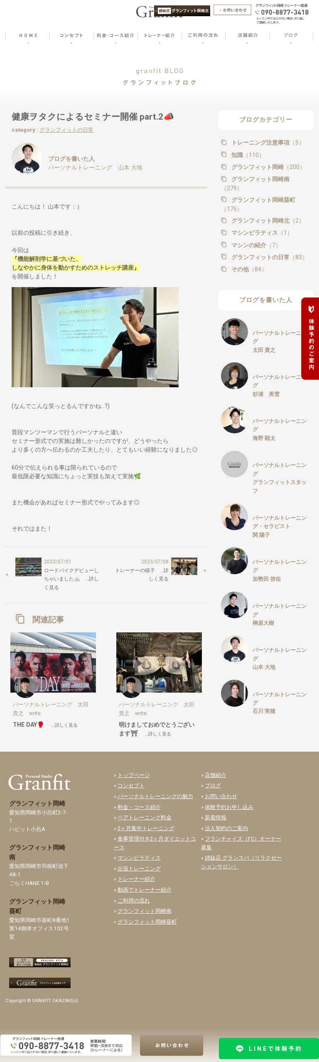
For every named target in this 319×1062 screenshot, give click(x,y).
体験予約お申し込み (229, 807)
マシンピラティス (261, 232)
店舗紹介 (215, 775)
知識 (247, 155)
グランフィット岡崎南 (255, 184)
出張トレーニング (139, 868)
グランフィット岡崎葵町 (258, 204)
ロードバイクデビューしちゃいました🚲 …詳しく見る (71, 579)
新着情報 (215, 817)
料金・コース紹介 (139, 807)
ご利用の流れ (134, 900)
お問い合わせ (221, 796)
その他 (248, 269)
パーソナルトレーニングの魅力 (155, 796)
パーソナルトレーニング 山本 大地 (95, 167)
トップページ (134, 775)
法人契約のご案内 (226, 828)
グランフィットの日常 (66, 130)
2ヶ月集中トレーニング (146, 828)
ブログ (213, 785)
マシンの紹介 (255, 245)
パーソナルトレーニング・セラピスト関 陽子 (280, 526)
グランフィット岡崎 (267, 167)
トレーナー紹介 (136, 879)
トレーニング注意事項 (267, 142)
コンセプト (131, 785)
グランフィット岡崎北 (267, 220)
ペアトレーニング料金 (145, 817)
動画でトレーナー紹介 (145, 890)
